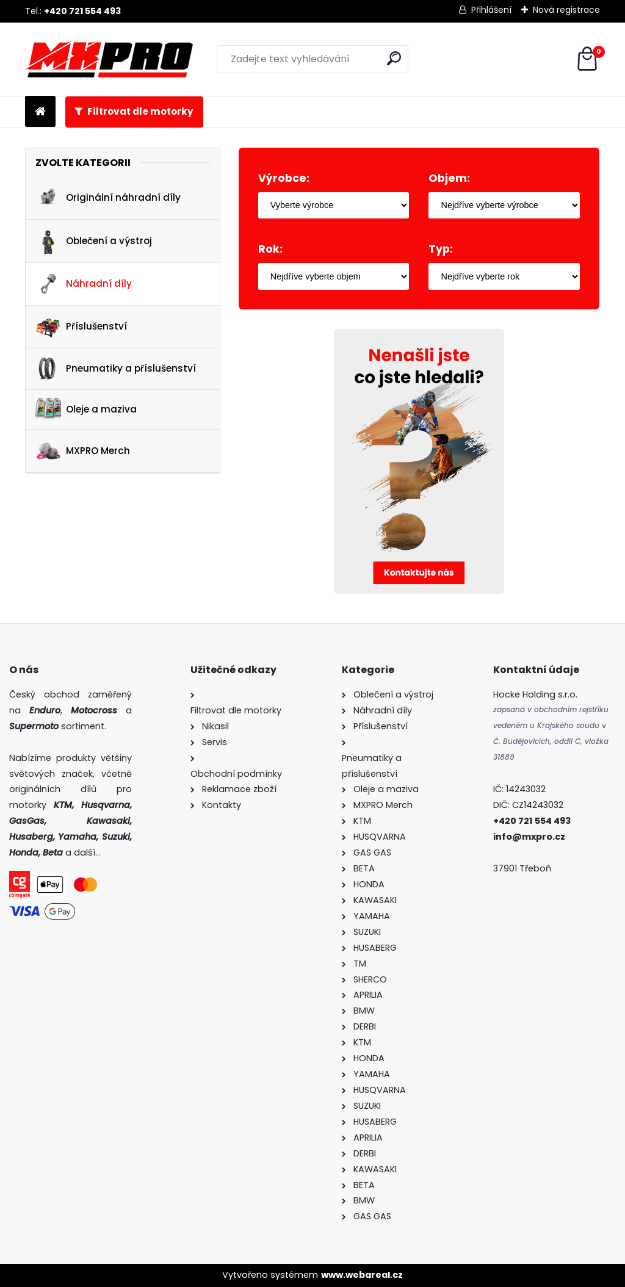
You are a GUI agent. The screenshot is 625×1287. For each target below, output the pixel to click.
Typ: (440, 249)
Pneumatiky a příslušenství (115, 369)
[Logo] (109, 59)
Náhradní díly (83, 284)
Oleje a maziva (86, 409)
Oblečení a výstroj (93, 241)
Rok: (270, 249)
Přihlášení (491, 10)
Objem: (449, 178)
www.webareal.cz (362, 1275)
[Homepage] (40, 112)
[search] (394, 58)
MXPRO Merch (82, 451)
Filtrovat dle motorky (140, 111)
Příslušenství (81, 326)
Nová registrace (566, 10)
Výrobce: (283, 178)
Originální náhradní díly (108, 198)
